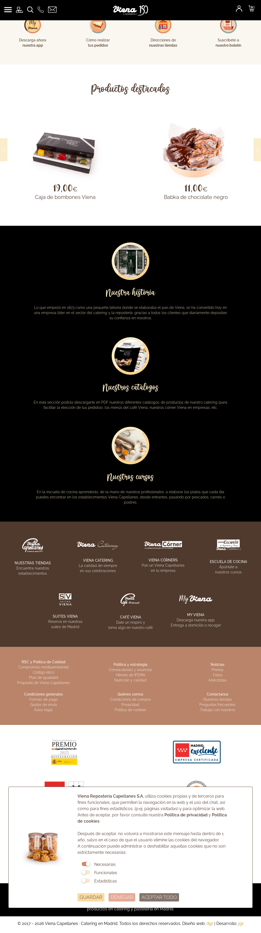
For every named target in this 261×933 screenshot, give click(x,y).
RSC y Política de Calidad (44, 662)
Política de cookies (130, 710)
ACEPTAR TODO (159, 897)
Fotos (217, 675)
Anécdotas (218, 680)
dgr (209, 923)
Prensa (217, 670)
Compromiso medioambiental (43, 667)
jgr (240, 923)
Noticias (217, 664)
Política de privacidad (185, 814)
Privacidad (130, 705)
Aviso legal (43, 710)
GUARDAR (91, 897)
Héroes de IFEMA (130, 675)
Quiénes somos (130, 694)
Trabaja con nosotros (217, 710)
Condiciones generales (43, 694)
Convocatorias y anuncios (130, 670)
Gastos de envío (43, 705)
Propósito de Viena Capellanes (43, 683)
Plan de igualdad (43, 677)
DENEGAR (122, 897)
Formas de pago (43, 699)
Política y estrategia (130, 664)
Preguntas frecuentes (217, 705)
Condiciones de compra (130, 699)
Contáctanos (217, 694)
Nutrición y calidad (130, 680)
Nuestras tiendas (217, 699)
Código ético (43, 672)
